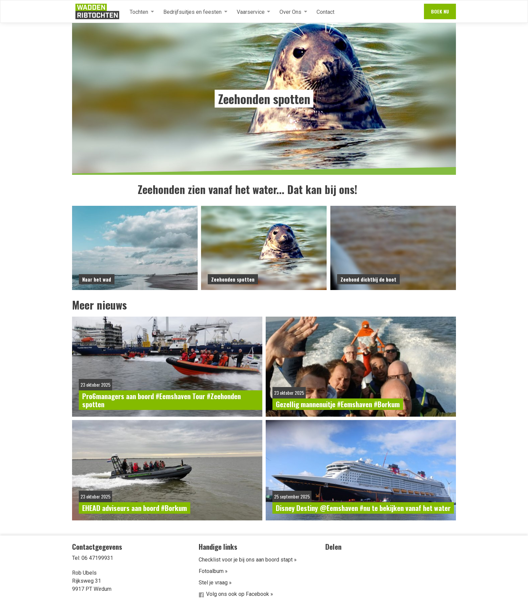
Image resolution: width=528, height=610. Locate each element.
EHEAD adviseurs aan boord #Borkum (134, 508)
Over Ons (290, 12)
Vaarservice (250, 12)
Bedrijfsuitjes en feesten (192, 12)
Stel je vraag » (215, 582)
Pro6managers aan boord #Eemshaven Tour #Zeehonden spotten (161, 400)
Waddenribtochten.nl (97, 11)
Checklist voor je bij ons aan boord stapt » (248, 559)
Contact (325, 12)
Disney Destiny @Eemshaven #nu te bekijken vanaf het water (363, 508)
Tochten (139, 12)
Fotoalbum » (213, 571)
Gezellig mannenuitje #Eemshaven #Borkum (338, 404)
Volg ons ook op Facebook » (239, 594)
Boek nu (440, 11)
